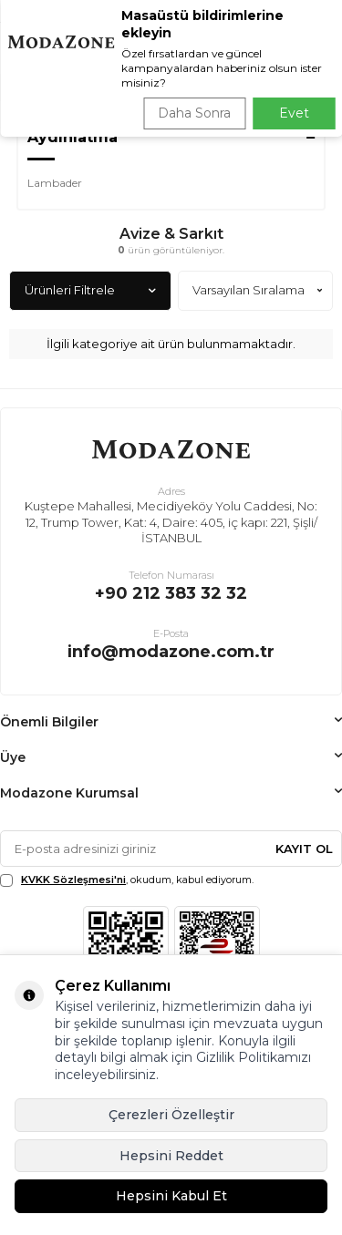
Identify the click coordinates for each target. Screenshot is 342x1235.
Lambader (54, 183)
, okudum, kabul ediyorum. (127, 880)
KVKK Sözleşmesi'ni (73, 879)
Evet (294, 113)
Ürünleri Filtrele (90, 290)
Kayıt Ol (304, 848)
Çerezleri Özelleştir (171, 1114)
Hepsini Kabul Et (171, 1196)
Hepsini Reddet (171, 1156)
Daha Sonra (194, 113)
